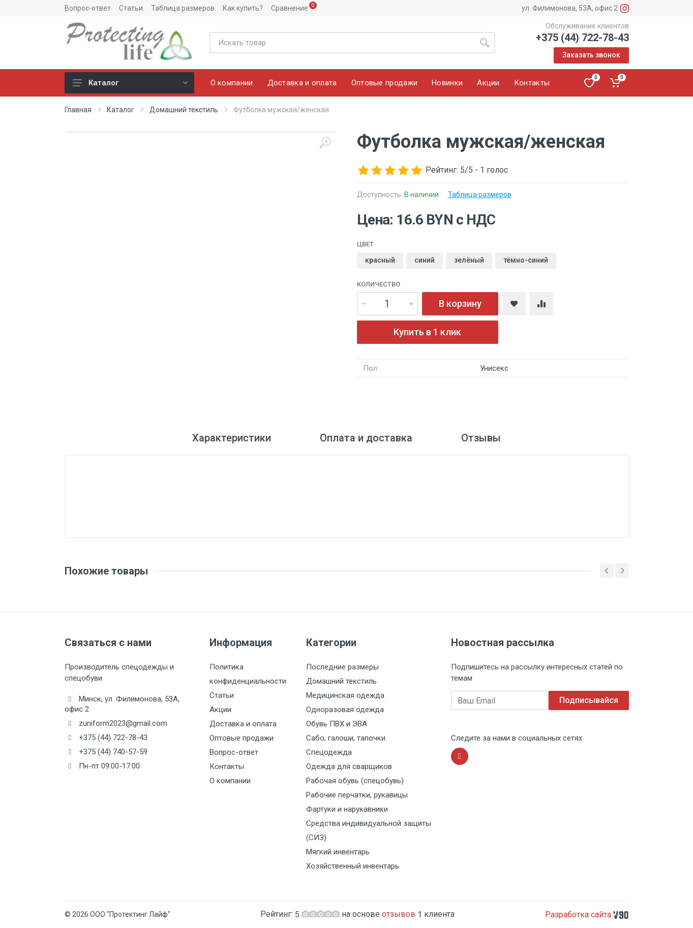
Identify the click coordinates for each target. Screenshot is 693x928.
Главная (78, 110)
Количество (378, 284)
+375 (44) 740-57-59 (113, 751)
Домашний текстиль (183, 110)
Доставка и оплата (243, 723)
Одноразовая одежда (345, 709)
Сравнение (289, 8)
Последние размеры (342, 666)
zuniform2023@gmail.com (123, 723)
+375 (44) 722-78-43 (582, 37)
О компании (230, 780)
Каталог (130, 82)
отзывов (399, 914)
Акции (220, 709)
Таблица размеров (183, 8)
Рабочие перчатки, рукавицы (357, 794)
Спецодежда (329, 752)
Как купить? (243, 8)
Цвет (365, 244)
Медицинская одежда (345, 695)
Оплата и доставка (366, 438)
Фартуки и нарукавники (347, 809)
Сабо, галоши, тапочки (345, 738)
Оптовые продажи (241, 738)
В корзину (460, 303)
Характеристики (231, 438)
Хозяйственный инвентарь (352, 866)
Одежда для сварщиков (349, 766)
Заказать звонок (591, 55)
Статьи (131, 8)
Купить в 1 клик (427, 332)
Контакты (226, 766)
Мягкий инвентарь (338, 851)
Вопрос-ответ (88, 8)
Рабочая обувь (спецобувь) (355, 780)
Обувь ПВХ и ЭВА (336, 723)
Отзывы (481, 438)
